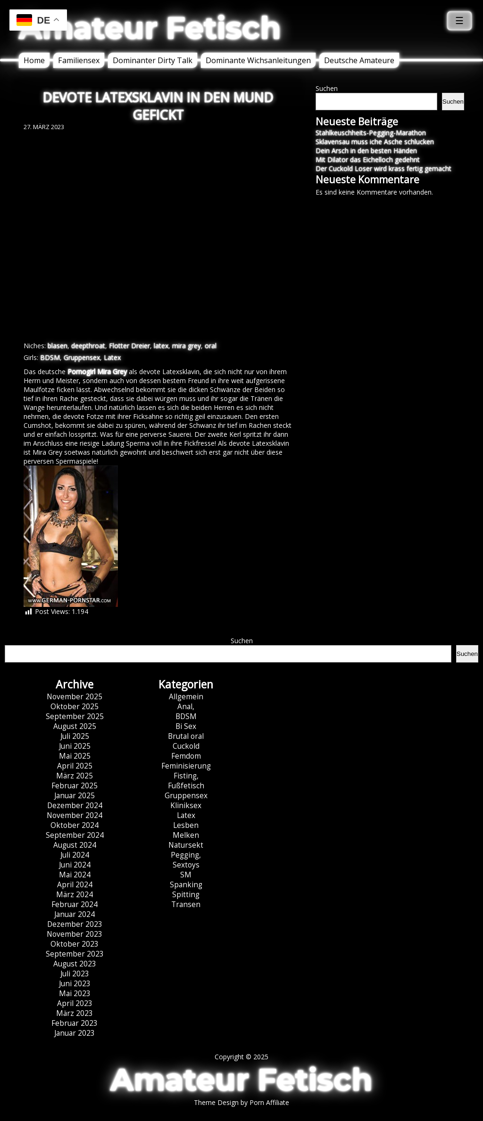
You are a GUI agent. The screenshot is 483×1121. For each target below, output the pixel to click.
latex (161, 345)
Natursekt (185, 845)
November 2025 (74, 697)
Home (34, 60)
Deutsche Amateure (359, 60)
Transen (185, 904)
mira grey (186, 345)
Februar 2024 (74, 904)
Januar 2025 (74, 796)
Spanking (186, 885)
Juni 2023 (75, 984)
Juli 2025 (74, 736)
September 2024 (75, 835)
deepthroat (88, 345)
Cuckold (186, 746)
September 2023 (75, 954)
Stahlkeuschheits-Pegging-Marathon (371, 132)
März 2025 (74, 776)
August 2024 (74, 845)
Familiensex (79, 60)
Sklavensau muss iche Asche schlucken (375, 141)
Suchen (327, 88)
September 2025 (75, 716)
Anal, (185, 707)
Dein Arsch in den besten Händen (366, 150)
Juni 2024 (75, 865)
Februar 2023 (74, 1023)
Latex (112, 357)
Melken (186, 835)
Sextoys (186, 865)
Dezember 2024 (74, 805)
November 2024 (74, 815)
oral (211, 345)
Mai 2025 (75, 756)
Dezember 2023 (74, 924)
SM (186, 875)
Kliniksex (185, 805)
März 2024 (74, 895)
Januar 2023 (74, 1033)
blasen (57, 345)
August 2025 (74, 726)
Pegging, (186, 855)
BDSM (50, 357)
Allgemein (186, 697)
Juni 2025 (75, 746)
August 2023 (74, 964)
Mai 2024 (75, 875)
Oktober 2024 (74, 825)
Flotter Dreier (129, 345)
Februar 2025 (74, 786)
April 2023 (74, 1003)
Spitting (186, 895)
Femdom (186, 756)
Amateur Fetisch (150, 27)
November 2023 (74, 934)
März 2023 (74, 1013)
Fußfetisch (186, 786)
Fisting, (186, 776)
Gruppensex (82, 357)
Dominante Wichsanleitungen (258, 60)
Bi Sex (185, 726)
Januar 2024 (74, 914)
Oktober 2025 (74, 707)
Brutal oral (186, 736)
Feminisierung (186, 766)
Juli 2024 (74, 855)
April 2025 (74, 766)
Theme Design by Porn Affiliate (241, 1102)
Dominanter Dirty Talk (152, 60)
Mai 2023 (75, 993)
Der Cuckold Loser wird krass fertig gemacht (383, 168)
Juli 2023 (74, 974)
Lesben (186, 825)
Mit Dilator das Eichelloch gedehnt (368, 159)
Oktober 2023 (74, 944)
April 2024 (74, 885)
